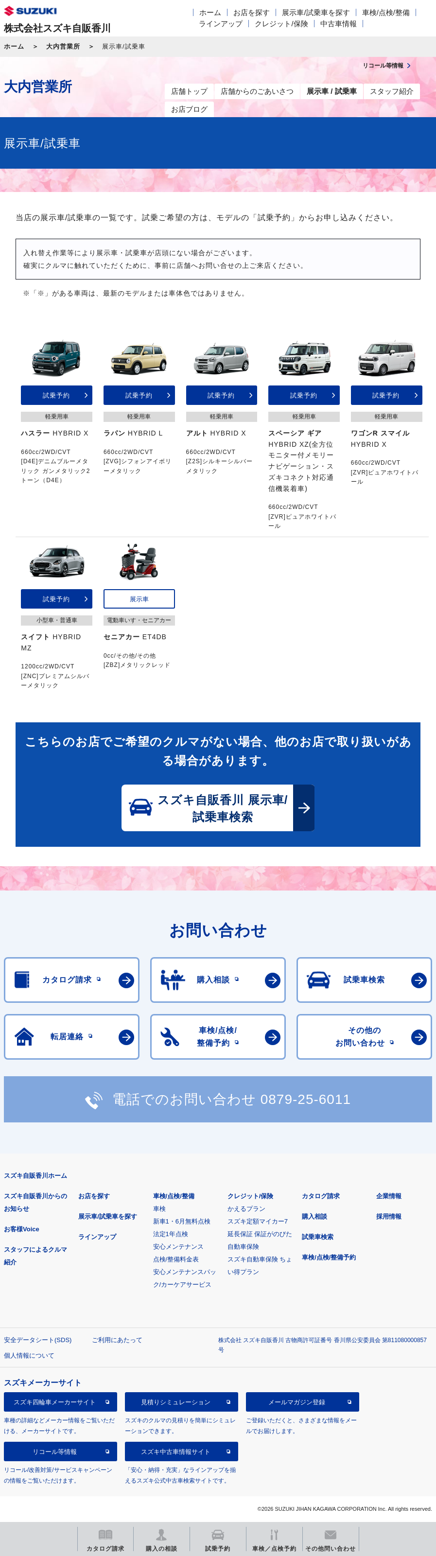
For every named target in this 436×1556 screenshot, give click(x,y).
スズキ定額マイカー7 (257, 1221)
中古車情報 (338, 23)
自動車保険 (243, 1246)
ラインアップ (221, 23)
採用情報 (388, 1216)
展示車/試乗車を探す (315, 12)
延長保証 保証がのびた (260, 1234)
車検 (159, 1208)
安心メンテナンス (178, 1246)
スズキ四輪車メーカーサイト (55, 1402)
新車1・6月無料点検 (181, 1221)
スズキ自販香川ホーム (35, 1175)
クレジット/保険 (281, 23)
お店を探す (251, 12)
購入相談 (314, 1216)
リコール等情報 (55, 1451)
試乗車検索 (317, 1237)
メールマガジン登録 (296, 1402)
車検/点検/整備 (386, 12)
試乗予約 (56, 395)
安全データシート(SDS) (37, 1340)
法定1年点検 (170, 1234)
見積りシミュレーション (175, 1402)
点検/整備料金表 (176, 1259)
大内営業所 (63, 46)
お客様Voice (21, 1229)
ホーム (210, 12)
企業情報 (388, 1196)
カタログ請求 (321, 1196)
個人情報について (29, 1355)
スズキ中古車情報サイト (175, 1451)
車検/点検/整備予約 (329, 1257)
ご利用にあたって (117, 1340)
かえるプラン (246, 1208)
